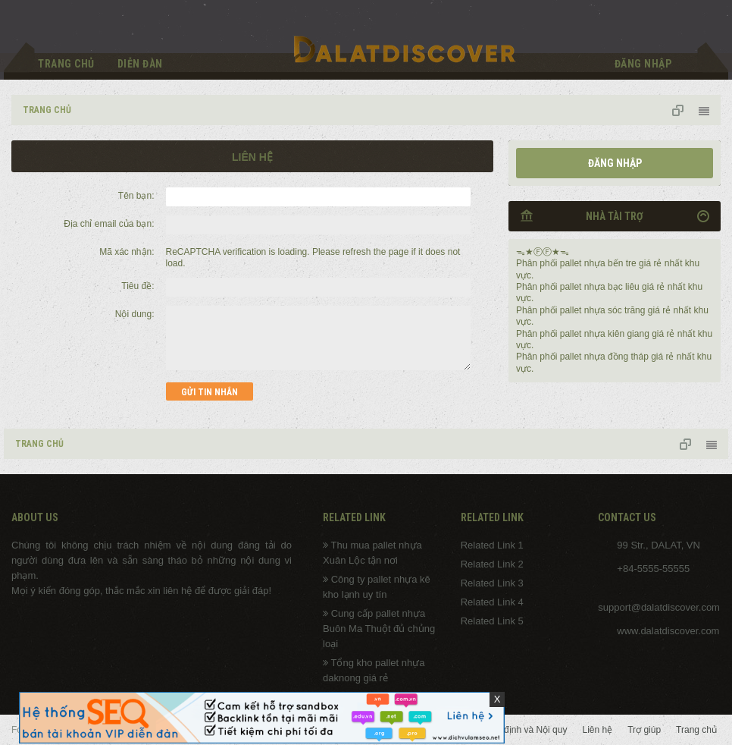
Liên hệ (597, 730)
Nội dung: (135, 314)
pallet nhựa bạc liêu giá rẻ (612, 286)
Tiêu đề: (137, 286)
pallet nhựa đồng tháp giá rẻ (617, 356)
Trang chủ (66, 64)
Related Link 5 (492, 621)
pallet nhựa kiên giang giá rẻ (617, 333)
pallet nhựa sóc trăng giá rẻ (615, 310)
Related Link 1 (492, 545)
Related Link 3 (492, 583)
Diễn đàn (140, 64)
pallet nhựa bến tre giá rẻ (611, 263)
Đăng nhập (615, 163)
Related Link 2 (492, 564)
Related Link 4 (492, 602)
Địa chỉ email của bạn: (109, 223)
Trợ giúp (644, 730)
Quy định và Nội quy (526, 730)
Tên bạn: (136, 195)
